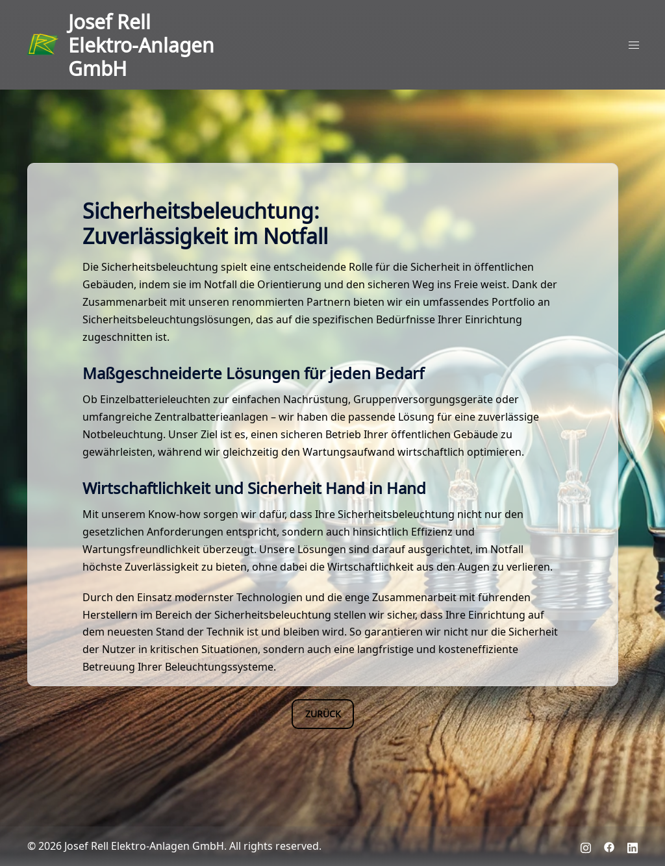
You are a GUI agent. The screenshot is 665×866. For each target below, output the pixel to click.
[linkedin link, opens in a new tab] (632, 845)
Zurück (323, 713)
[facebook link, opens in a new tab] (609, 845)
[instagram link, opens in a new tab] (586, 845)
